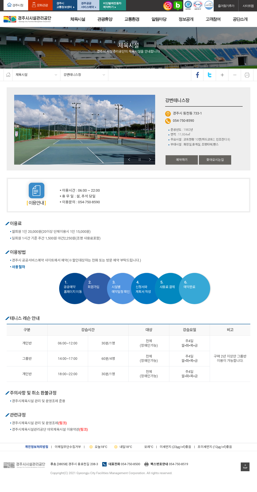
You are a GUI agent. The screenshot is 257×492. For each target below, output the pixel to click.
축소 (234, 75)
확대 (222, 75)
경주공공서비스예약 (87, 5)
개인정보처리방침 (36, 447)
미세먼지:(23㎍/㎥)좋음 (175, 447)
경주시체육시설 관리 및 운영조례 (39, 423)
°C (145, 447)
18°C (97, 447)
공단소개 (240, 19)
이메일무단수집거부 (68, 447)
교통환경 (131, 19)
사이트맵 (248, 5)
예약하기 (182, 160)
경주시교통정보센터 (64, 5)
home (8, 75)
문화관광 (42, 5)
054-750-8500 (130, 464)
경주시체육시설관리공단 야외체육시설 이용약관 (50, 430)
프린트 (247, 75)
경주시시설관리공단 (27, 19)
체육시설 (77, 19)
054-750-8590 (183, 121)
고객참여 (213, 19)
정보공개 (185, 19)
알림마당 (158, 19)
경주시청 (17, 5)
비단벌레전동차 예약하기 (112, 5)
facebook (197, 75)
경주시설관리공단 (25, 465)
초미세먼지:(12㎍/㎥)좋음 (215, 447)
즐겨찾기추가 (226, 5)
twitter (209, 75)
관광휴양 (104, 19)
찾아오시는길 (215, 160)
